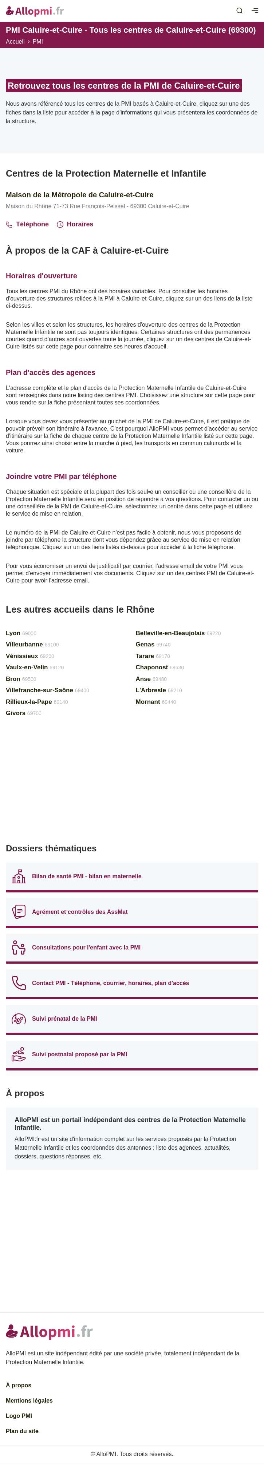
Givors (24, 713)
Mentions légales (29, 1401)
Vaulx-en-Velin (35, 667)
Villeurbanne (32, 644)
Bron (21, 678)
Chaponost (160, 667)
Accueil (15, 42)
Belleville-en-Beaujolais (178, 633)
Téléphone (27, 224)
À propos (18, 1385)
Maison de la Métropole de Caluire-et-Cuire (80, 195)
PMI (38, 42)
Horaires (75, 224)
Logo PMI (19, 1416)
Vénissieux (30, 656)
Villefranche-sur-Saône (47, 690)
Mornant (156, 701)
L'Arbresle (159, 690)
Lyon (21, 633)
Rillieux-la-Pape (37, 701)
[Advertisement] (132, 783)
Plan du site (22, 1431)
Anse (151, 678)
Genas (153, 644)
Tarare (153, 656)
